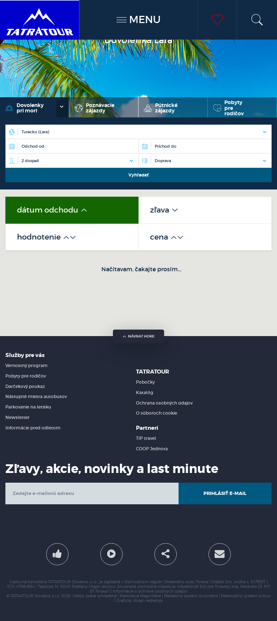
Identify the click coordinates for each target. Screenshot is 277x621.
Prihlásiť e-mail (224, 493)
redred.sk (154, 600)
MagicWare (150, 596)
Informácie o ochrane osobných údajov (150, 591)
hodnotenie (39, 237)
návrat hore (139, 336)
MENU (138, 19)
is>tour (264, 596)
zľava (160, 210)
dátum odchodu (48, 210)
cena (160, 237)
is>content (208, 596)
